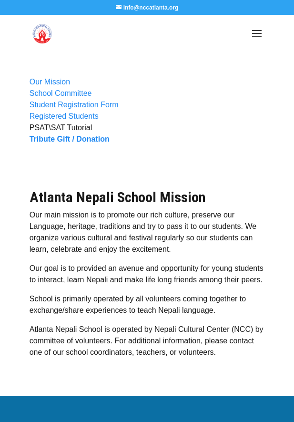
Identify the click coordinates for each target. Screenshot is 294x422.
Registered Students (64, 116)
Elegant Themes (125, 409)
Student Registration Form (74, 105)
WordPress (223, 409)
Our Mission (50, 82)
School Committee (61, 93)
